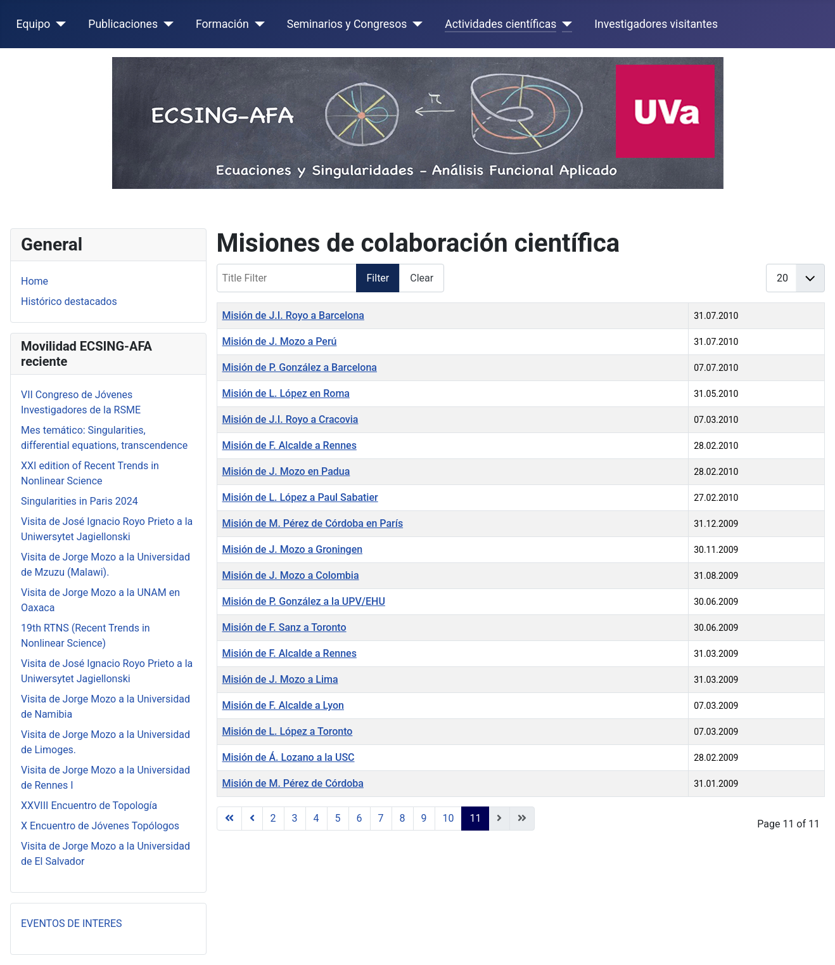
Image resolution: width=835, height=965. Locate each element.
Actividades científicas (500, 24)
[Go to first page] (229, 818)
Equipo (33, 24)
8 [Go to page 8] (402, 818)
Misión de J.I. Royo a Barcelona (293, 315)
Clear (421, 278)
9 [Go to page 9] (424, 818)
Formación (222, 24)
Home (34, 281)
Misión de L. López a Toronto (287, 731)
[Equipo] (58, 24)
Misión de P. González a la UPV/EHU (303, 601)
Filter (378, 278)
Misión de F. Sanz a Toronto (284, 627)
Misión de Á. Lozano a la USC (288, 757)
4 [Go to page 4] (316, 818)
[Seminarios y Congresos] (415, 24)
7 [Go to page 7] (381, 818)
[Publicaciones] (166, 24)
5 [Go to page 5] (338, 818)
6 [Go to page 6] (359, 818)
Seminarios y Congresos (347, 24)
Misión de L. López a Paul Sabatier (300, 497)
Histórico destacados (69, 301)
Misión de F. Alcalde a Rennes (289, 445)
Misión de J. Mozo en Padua (286, 471)
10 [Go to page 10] (448, 818)
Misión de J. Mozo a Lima (280, 679)
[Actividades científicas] (564, 24)
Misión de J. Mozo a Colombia (290, 575)
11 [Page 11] (475, 818)
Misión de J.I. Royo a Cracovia (290, 419)
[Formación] (257, 24)
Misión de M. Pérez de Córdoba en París (313, 523)
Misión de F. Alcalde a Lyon (283, 705)
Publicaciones (123, 24)
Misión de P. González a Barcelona (299, 367)
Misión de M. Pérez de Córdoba (293, 783)
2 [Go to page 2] (273, 818)
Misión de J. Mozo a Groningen (292, 549)
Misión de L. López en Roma (286, 393)
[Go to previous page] (252, 818)
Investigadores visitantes (656, 24)
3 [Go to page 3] (295, 818)
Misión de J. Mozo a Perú (279, 341)
